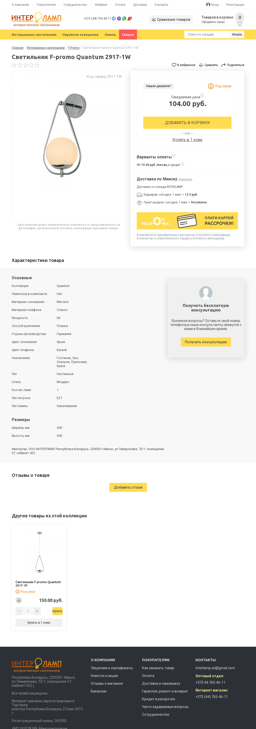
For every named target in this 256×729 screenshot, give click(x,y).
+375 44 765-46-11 (211, 682)
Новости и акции (104, 676)
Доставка (140, 5)
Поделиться (235, 65)
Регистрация (235, 5)
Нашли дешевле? (158, 86)
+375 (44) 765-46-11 (97, 18)
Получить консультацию (206, 342)
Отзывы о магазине (107, 683)
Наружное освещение (80, 34)
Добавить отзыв (128, 487)
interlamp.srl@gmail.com (215, 668)
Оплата (120, 5)
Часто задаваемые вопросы (165, 707)
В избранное (186, 65)
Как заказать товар (158, 668)
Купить (52, 611)
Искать (237, 34)
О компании (20, 5)
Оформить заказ (213, 22)
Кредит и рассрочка (158, 699)
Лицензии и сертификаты (112, 668)
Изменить (185, 179)
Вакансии (98, 691)
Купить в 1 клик (187, 139)
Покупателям (46, 5)
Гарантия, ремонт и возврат (165, 691)
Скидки (128, 34)
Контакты (161, 5)
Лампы (110, 34)
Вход (214, 5)
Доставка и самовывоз (161, 683)
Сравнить (211, 65)
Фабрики (101, 5)
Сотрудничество (75, 5)
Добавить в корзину (187, 122)
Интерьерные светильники (34, 34)
